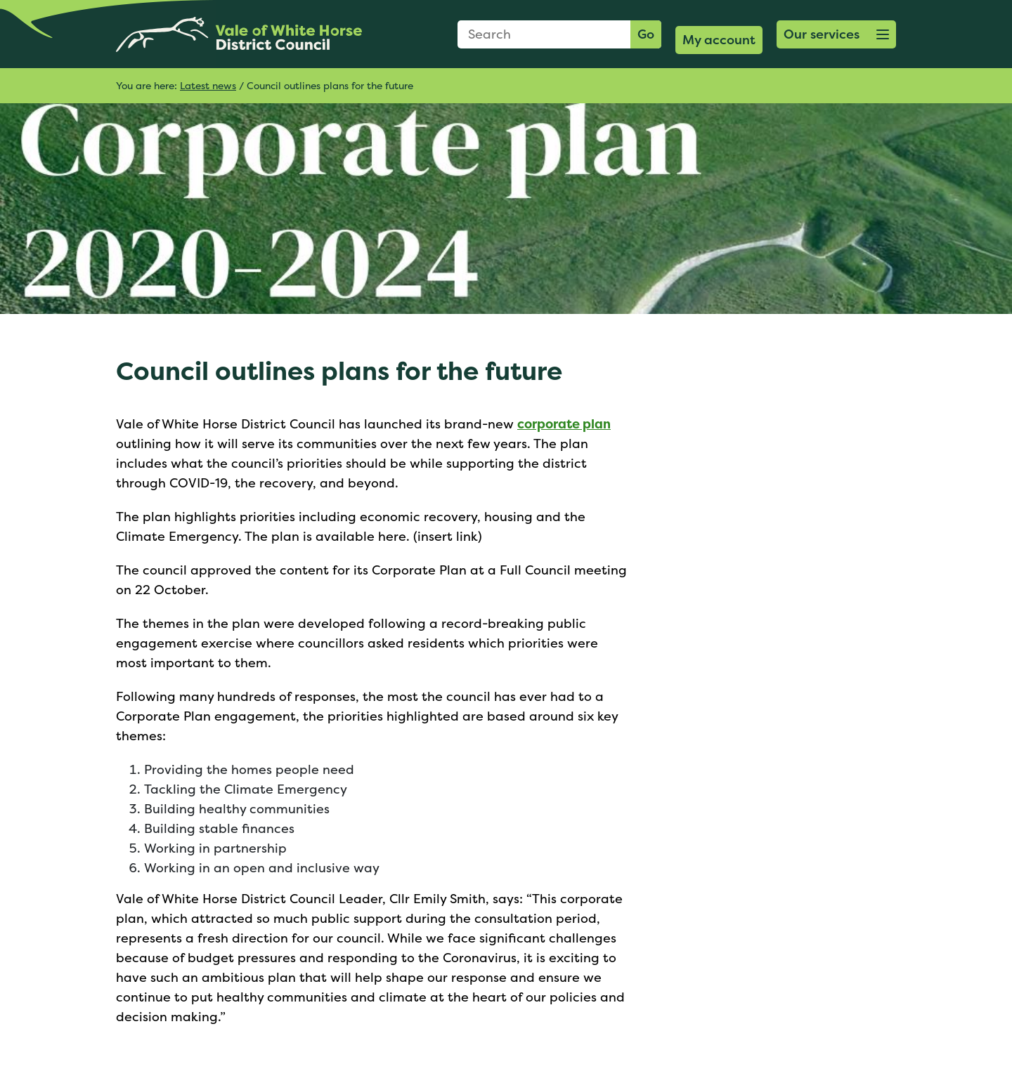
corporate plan (564, 424)
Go (645, 34)
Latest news (208, 85)
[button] (836, 34)
